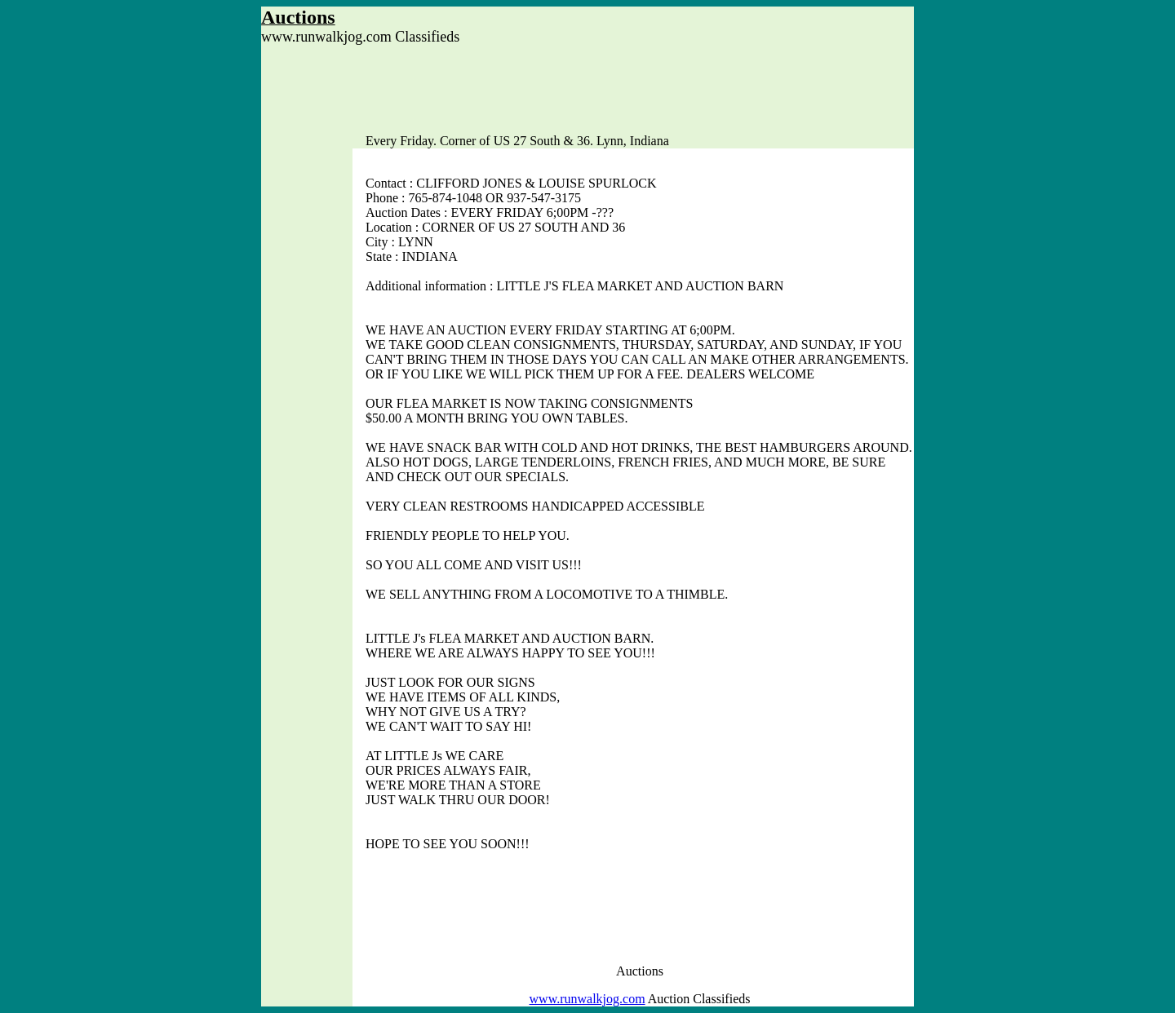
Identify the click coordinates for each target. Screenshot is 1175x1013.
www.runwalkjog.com (587, 999)
